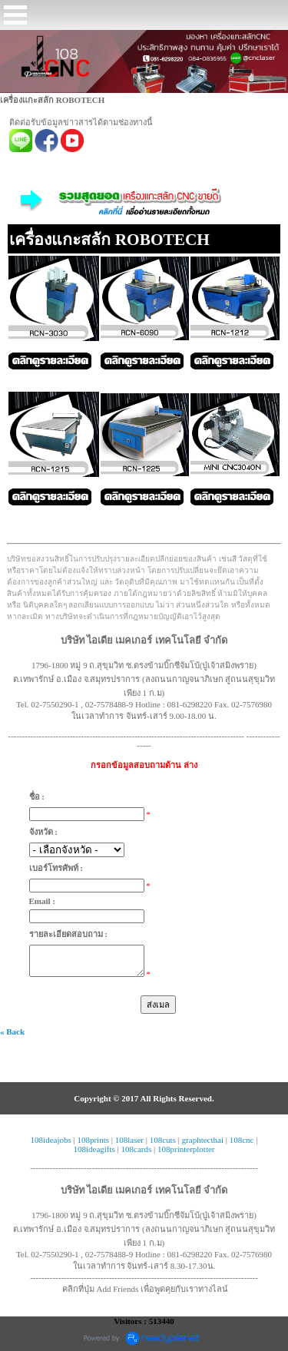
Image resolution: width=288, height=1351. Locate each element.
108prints (93, 1139)
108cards (136, 1149)
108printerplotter (186, 1149)
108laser (129, 1139)
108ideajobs (51, 1139)
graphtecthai (202, 1139)
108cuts (163, 1139)
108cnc (242, 1139)
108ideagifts (93, 1149)
